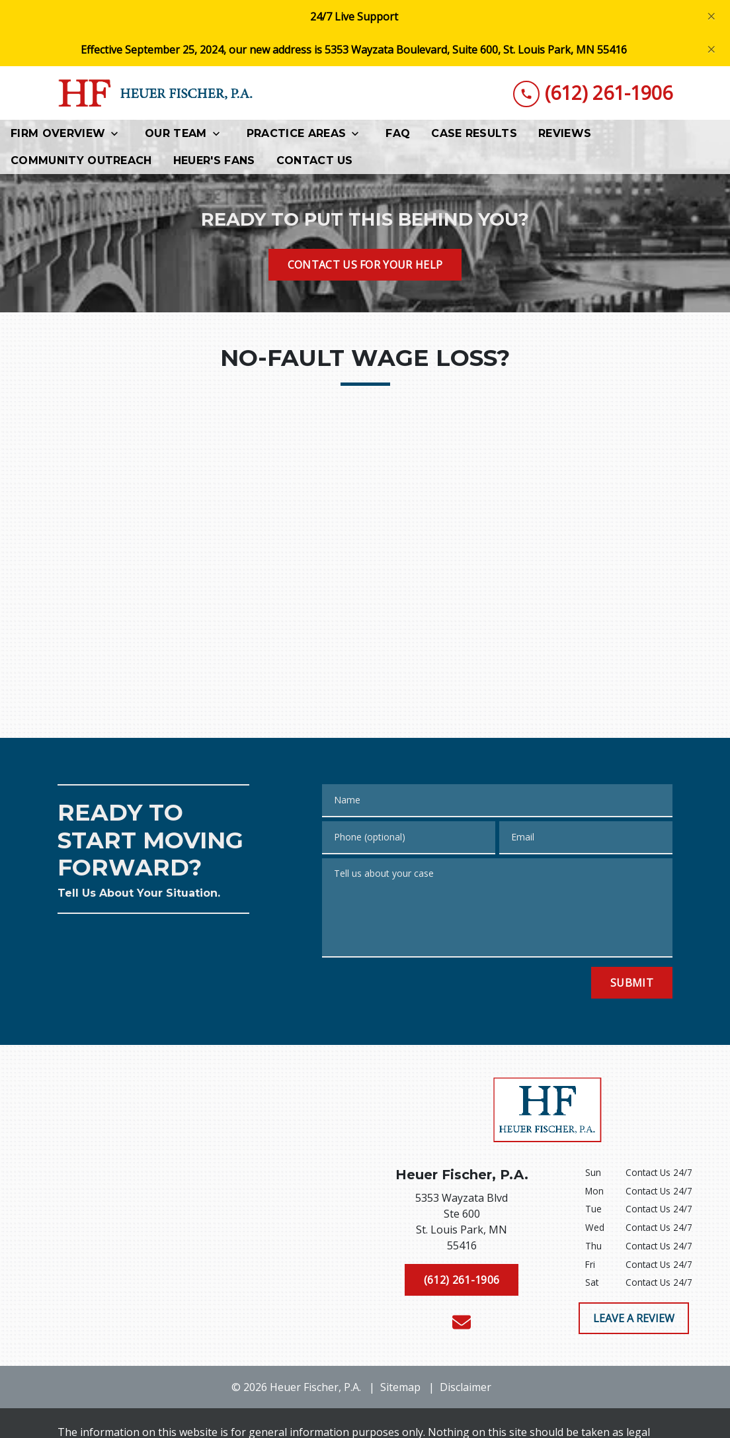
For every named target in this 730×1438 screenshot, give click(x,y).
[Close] (711, 16)
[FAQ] (397, 133)
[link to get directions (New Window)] (462, 1224)
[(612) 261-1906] (461, 1280)
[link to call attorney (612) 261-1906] (592, 93)
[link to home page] (157, 93)
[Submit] (631, 983)
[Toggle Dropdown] (118, 133)
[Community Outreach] (81, 160)
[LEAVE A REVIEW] (634, 1318)
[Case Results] (474, 133)
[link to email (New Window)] (461, 1322)
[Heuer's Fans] (214, 160)
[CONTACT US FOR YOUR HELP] (365, 265)
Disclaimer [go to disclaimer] (465, 1387)
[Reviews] (564, 133)
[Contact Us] (314, 160)
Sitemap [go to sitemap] (400, 1387)
